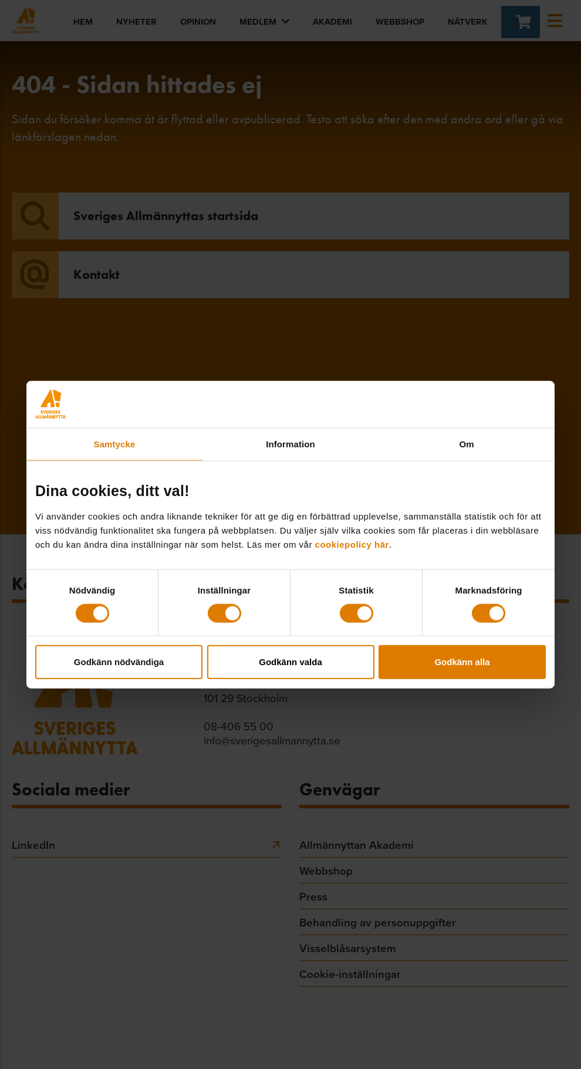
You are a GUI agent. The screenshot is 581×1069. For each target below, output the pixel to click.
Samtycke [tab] (115, 443)
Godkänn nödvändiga (119, 662)
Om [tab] (466, 443)
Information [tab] (290, 443)
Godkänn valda (290, 662)
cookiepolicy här (352, 544)
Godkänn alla (461, 662)
